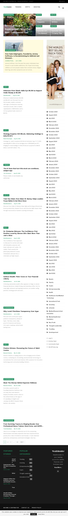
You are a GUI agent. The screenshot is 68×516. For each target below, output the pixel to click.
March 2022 (52, 237)
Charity (51, 282)
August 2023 (53, 181)
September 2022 (54, 217)
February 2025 (53, 125)
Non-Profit (52, 322)
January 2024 (53, 164)
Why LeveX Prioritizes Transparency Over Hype (21, 311)
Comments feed (53, 344)
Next (22, 442)
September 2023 (54, 177)
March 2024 (52, 158)
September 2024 (54, 138)
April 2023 (52, 194)
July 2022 (52, 224)
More (45, 7)
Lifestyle (38, 14)
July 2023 (52, 184)
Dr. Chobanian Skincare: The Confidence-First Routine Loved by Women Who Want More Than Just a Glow (21, 233)
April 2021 (52, 273)
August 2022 (53, 220)
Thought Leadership (9, 273)
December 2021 (54, 247)
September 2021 (54, 257)
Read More (41, 514)
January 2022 (53, 243)
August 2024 (53, 141)
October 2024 (53, 135)
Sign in (62, 1)
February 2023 (53, 201)
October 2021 (53, 253)
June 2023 (52, 187)
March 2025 (52, 121)
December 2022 (54, 207)
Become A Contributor (9, 1)
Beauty (6, 227)
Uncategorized (53, 332)
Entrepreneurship (9, 14)
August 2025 (53, 115)
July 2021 (52, 263)
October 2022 (53, 214)
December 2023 (54, 168)
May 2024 (52, 151)
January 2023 (53, 204)
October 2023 (53, 174)
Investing (37, 7)
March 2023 (52, 197)
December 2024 (54, 128)
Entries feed (52, 341)
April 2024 (52, 154)
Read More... (58, 467)
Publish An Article (22, 1)
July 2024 (52, 144)
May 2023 (52, 191)
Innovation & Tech (54, 301)
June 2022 (52, 227)
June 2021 (52, 267)
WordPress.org (53, 347)
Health (51, 292)
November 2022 (54, 210)
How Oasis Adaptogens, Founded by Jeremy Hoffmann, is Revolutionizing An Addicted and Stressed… (22, 56)
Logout (31, 1)
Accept (34, 514)
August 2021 (53, 260)
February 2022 (53, 240)
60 (17, 442)
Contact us (25, 507)
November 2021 (54, 250)
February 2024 (53, 161)
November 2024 (54, 131)
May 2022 (52, 230)
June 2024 (52, 148)
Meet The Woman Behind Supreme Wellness (20, 383)
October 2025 (53, 111)
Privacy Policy (36, 507)
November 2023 (54, 171)
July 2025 (52, 118)
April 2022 (52, 234)
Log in (50, 338)
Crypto (27, 7)
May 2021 (52, 270)
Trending (18, 7)
